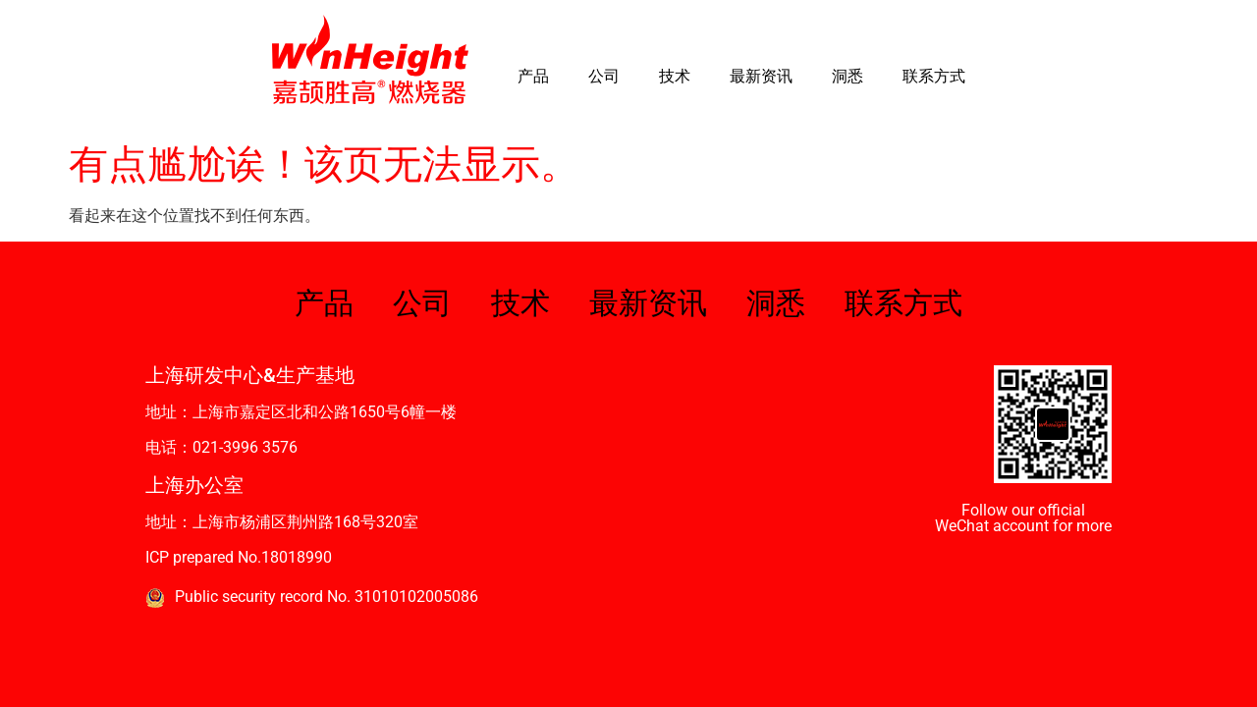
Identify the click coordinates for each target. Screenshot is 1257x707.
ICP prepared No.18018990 (238, 557)
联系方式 (933, 76)
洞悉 (847, 76)
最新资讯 (761, 76)
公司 (604, 76)
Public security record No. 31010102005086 (326, 596)
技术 (674, 76)
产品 (533, 76)
